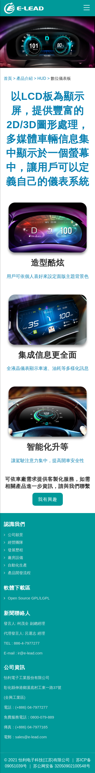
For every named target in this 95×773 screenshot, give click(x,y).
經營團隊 (15, 542)
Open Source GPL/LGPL (29, 598)
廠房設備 (15, 557)
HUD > (44, 78)
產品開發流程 (19, 573)
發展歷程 (15, 550)
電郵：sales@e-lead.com (25, 737)
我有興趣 (47, 499)
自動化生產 (17, 565)
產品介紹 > (26, 78)
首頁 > (10, 78)
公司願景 (15, 535)
